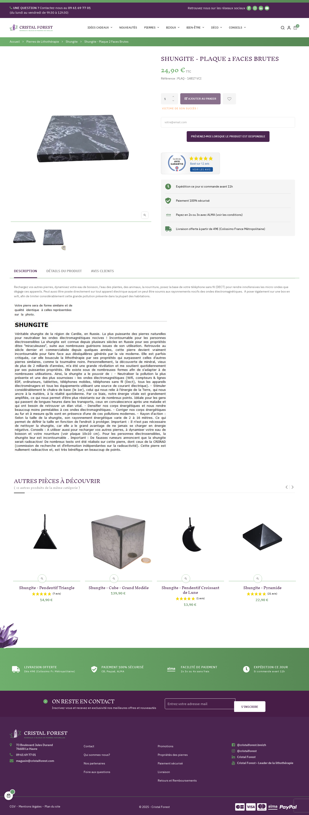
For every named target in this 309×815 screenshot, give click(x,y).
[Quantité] (169, 98)
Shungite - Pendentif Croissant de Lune (190, 587)
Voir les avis (201, 169)
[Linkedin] (261, 8)
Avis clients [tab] (102, 271)
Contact (89, 744)
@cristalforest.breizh (251, 743)
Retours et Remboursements (177, 778)
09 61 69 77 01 (26, 753)
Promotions (165, 744)
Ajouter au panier (200, 99)
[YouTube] (267, 8)
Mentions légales (30, 804)
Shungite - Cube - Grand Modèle (119, 584)
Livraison (164, 770)
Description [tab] (25, 271)
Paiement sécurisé (170, 761)
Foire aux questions (97, 770)
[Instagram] (255, 8)
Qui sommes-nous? (97, 753)
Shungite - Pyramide (262, 584)
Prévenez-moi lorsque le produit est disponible (228, 136)
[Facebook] (249, 8)
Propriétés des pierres (173, 753)
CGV (13, 804)
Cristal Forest (246, 755)
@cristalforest (247, 749)
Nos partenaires (94, 761)
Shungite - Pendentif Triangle (46, 584)
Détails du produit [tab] (64, 271)
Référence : (169, 78)
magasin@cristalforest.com (35, 759)
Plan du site (52, 804)
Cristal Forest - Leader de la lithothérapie (265, 761)
